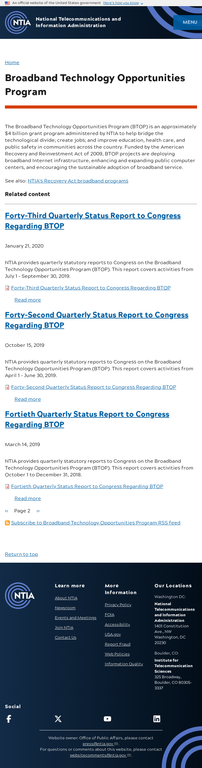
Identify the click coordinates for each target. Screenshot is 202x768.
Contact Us (65, 637)
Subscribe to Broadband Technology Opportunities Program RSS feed (95, 523)
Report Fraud (117, 644)
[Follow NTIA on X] (76, 720)
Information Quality (124, 664)
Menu (190, 22)
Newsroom (65, 608)
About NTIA (66, 598)
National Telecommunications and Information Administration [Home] (78, 22)
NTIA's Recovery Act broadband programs (78, 181)
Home (12, 62)
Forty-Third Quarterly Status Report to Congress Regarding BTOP (91, 288)
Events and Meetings (76, 618)
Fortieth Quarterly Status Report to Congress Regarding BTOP (87, 486)
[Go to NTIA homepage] (18, 22)
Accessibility (117, 624)
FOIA (109, 615)
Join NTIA (64, 627)
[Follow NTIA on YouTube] (126, 720)
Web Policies (117, 654)
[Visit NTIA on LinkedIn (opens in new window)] (175, 720)
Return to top (21, 554)
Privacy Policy (118, 605)
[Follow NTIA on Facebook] (27, 720)
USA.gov (113, 634)
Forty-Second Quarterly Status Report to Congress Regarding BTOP (93, 387)
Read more (27, 300)
